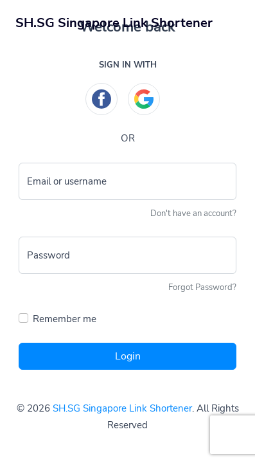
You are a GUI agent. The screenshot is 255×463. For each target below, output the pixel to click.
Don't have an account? (193, 213)
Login (128, 356)
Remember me (64, 319)
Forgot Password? (202, 287)
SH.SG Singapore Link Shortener (122, 408)
